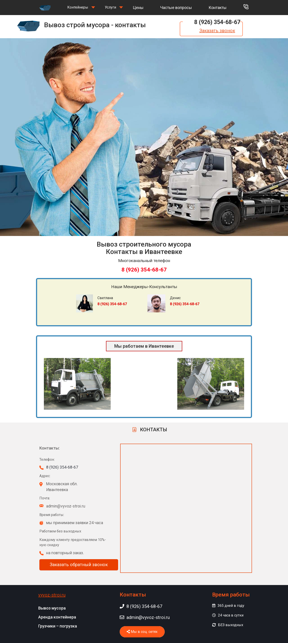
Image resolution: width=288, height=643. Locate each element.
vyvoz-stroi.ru (51, 595)
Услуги (110, 7)
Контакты (218, 7)
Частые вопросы (176, 7)
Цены (138, 7)
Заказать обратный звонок (79, 564)
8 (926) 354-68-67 (217, 22)
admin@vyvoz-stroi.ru (145, 617)
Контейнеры (77, 7)
